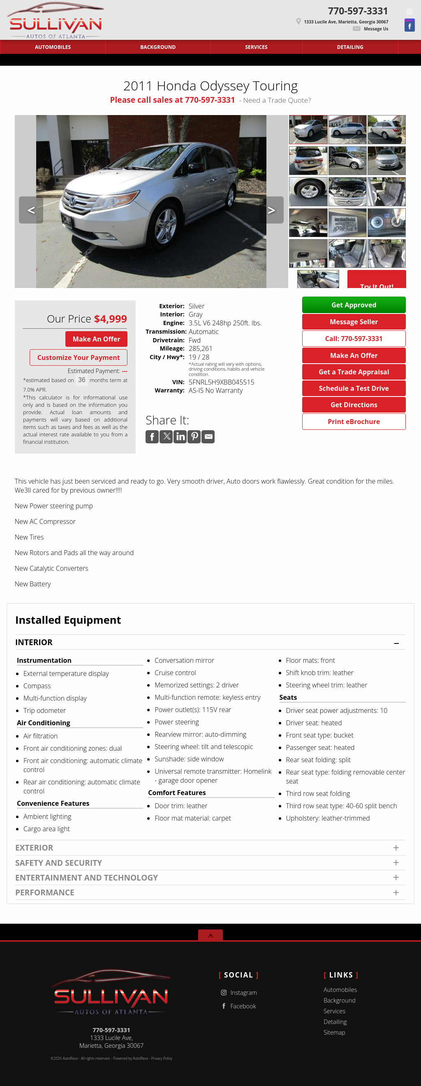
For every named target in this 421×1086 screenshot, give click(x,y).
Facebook (237, 1006)
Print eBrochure (354, 421)
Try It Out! (376, 286)
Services (334, 1011)
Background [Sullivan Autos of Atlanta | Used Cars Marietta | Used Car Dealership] (158, 47)
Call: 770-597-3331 (354, 338)
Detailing (335, 1022)
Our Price (69, 318)
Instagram (238, 992)
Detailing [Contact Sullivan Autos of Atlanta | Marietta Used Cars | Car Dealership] (350, 47)
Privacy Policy (161, 1058)
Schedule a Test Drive (354, 388)
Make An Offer (96, 339)
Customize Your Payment (78, 357)
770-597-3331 (111, 1030)
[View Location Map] (250, 19)
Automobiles (340, 990)
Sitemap (334, 1032)
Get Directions (354, 404)
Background (340, 1000)
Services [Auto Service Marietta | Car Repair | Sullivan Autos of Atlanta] (256, 47)
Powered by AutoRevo (130, 1058)
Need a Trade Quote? (277, 100)
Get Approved (353, 304)
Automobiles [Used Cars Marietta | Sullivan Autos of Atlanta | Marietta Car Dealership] (53, 47)
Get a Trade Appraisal (354, 371)
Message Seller (354, 321)
